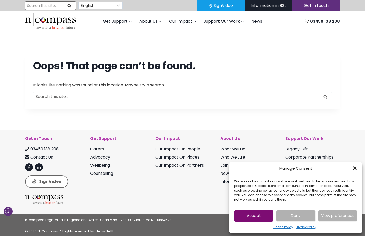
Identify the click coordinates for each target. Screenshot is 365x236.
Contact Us (39, 157)
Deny (295, 215)
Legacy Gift (296, 149)
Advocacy (100, 157)
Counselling (101, 173)
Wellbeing (100, 165)
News (256, 21)
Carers (97, 149)
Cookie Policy (283, 227)
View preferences (337, 215)
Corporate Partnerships (309, 157)
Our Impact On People (177, 149)
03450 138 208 (42, 149)
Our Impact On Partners (179, 165)
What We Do (232, 149)
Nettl (109, 231)
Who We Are (232, 157)
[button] (354, 168)
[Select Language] (100, 6)
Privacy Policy (306, 227)
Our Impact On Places (177, 157)
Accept (254, 215)
